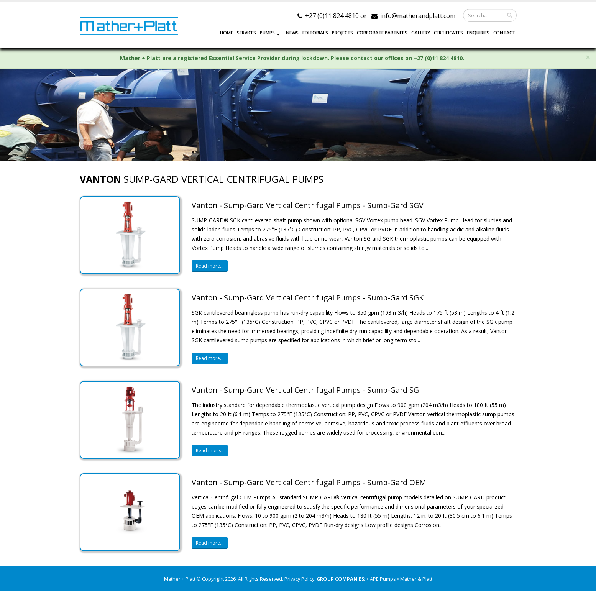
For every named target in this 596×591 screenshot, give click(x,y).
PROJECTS (342, 33)
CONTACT (504, 33)
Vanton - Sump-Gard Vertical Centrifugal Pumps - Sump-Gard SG (305, 390)
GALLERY (420, 33)
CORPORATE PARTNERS (382, 33)
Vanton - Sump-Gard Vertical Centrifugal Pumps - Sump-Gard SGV (308, 205)
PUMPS (267, 33)
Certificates (448, 33)
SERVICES (246, 33)
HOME (226, 33)
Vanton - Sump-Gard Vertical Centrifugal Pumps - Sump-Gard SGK (308, 297)
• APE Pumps (382, 579)
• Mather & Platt (414, 579)
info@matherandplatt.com (417, 15)
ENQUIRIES (478, 33)
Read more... (209, 266)
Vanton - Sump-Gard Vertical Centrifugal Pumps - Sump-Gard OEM (309, 482)
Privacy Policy (299, 579)
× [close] (588, 57)
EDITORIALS (315, 33)
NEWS (292, 33)
